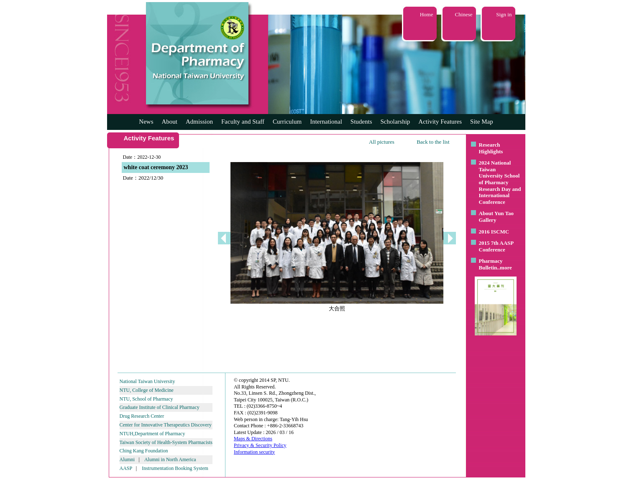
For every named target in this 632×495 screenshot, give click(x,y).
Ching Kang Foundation (144, 451)
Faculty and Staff (242, 121)
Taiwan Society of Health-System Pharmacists (166, 442)
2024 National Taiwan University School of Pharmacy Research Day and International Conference (500, 182)
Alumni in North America (170, 459)
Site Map (481, 121)
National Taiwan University (147, 381)
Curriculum (287, 121)
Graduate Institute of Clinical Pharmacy (160, 407)
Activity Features (440, 121)
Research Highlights (491, 148)
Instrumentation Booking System (175, 468)
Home (426, 14)
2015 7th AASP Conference (496, 246)
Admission (199, 121)
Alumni (127, 459)
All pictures (381, 142)
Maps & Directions (253, 439)
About (169, 121)
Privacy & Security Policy (260, 445)
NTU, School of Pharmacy (146, 399)
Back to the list (433, 142)
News (146, 121)
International (326, 121)
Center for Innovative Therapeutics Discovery (166, 425)
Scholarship (395, 121)
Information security (254, 452)
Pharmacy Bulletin (491, 264)
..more (504, 267)
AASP (126, 468)
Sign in (504, 14)
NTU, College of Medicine (147, 390)
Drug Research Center (142, 416)
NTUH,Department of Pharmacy (152, 434)
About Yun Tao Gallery (496, 216)
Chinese (464, 14)
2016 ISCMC (494, 231)
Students (361, 121)
